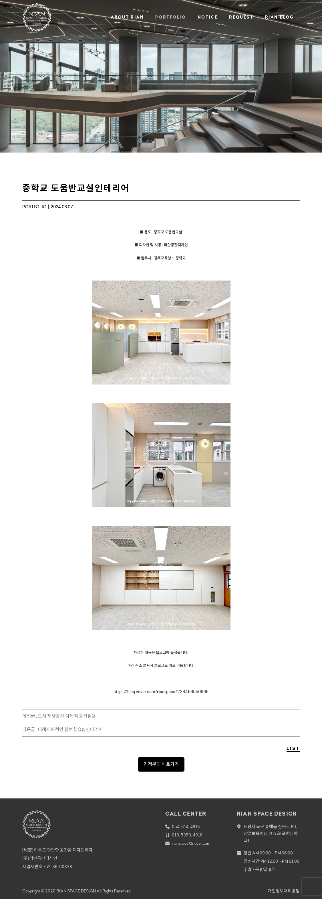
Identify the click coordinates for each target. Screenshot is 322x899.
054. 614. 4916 (186, 827)
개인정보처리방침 (284, 891)
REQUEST (241, 17)
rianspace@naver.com (191, 843)
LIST (293, 748)
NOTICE (208, 17)
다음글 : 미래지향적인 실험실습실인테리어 (62, 729)
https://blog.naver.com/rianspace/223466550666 (161, 691)
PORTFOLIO (170, 17)
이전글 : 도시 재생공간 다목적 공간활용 (59, 716)
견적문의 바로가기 (161, 764)
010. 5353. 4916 (187, 835)
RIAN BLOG (279, 17)
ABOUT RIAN (127, 17)
